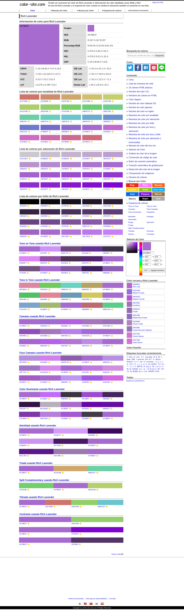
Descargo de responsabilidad (96, 599)
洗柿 (133, 359)
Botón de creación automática (143, 161)
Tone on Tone (133, 206)
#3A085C (91, 435)
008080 (151, 371)
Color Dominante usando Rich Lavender (42, 389)
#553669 (86, 216)
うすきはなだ (151, 369)
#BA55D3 (136, 297)
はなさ (148, 366)
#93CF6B (44, 111)
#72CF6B (23, 490)
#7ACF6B (65, 111)
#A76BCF (86, 132)
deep (129, 359)
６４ (142, 357)
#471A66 (57, 445)
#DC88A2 (23, 289)
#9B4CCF (65, 179)
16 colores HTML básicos (140, 87)
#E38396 (43, 299)
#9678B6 (136, 328)
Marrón (158, 194)
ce (144, 369)
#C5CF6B (107, 101)
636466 (135, 369)
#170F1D (65, 206)
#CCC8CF (24, 159)
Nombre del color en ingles (141, 111)
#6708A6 (85, 409)
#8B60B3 (106, 273)
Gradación (151, 212)
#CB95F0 (23, 445)
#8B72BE (136, 315)
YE (128, 371)
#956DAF (136, 309)
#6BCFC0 (44, 121)
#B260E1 (64, 326)
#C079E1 (85, 372)
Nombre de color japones (140, 107)
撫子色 (139, 366)
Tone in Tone (152, 206)
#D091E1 (106, 372)
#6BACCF (86, 121)
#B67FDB (44, 418)
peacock (141, 359)
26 (154, 357)
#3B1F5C (85, 273)
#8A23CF (44, 189)
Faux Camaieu (152, 209)
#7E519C (65, 226)
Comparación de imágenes (141, 173)
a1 (134, 357)
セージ (136, 362)
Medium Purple (138, 293)
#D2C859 (85, 299)
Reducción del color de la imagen (144, 169)
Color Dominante (134, 212)
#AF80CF (65, 169)
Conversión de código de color (143, 157)
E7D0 (157, 371)
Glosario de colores (138, 177)
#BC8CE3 (86, 346)
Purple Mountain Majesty (142, 330)
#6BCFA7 (23, 121)
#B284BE (136, 321)
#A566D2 (22, 346)
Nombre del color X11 (139, 91)
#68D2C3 (64, 289)
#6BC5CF (65, 121)
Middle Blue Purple (140, 318)
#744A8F (44, 226)
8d (159, 357)
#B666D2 (136, 284)
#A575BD (44, 336)
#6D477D (64, 253)
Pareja (130, 222)
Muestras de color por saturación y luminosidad (145, 138)
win (141, 362)
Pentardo (150, 231)
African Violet (138, 324)
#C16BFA (43, 399)
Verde (145, 190)
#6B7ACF (23, 132)
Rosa (145, 185)
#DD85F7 (23, 263)
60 (130, 369)
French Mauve (138, 336)
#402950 (44, 216)
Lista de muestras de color (141, 84)
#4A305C (65, 216)
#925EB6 (107, 226)
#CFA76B (65, 101)
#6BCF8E (107, 111)
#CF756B (23, 101)
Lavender (149, 362)
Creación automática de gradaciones (146, 165)
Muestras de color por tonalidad (143, 115)
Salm (130, 357)
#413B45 (85, 418)
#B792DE (23, 362)
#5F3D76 (106, 216)
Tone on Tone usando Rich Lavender (40, 243)
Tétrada (131, 231)
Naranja (158, 185)
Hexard (131, 234)
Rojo (132, 185)
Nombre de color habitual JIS (142, 103)
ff (156, 357)
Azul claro (158, 190)
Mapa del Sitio (157, 2)
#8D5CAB (65, 362)
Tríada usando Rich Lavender (36, 463)
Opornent (150, 222)
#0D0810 (44, 206)
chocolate (148, 357)
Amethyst (136, 305)
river (138, 357)
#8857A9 (86, 226)
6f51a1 (158, 359)
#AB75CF (86, 169)
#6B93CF (107, 121)
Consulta (112, 599)
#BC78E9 (86, 236)
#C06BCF (107, 132)
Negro (145, 198)
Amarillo (132, 190)
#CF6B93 (65, 142)
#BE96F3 (64, 382)
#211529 (86, 206)
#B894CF (23, 169)
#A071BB (106, 326)
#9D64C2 (23, 236)
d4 (149, 364)
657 (158, 369)
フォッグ (132, 366)
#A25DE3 (85, 382)
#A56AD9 (85, 336)
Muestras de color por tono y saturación (142, 127)
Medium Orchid (138, 299)
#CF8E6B (44, 101)
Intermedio (132, 219)
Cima (32, 10)
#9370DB (136, 290)
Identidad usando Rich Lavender (37, 425)
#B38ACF (44, 169)
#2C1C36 (107, 206)
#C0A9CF (86, 159)
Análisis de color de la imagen (143, 153)
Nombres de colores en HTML (143, 95)
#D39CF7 (57, 435)
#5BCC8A (106, 309)
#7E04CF (107, 189)
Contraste (150, 234)
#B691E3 (106, 362)
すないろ (132, 364)
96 (153, 366)
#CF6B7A (86, 142)
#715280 (22, 273)
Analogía (150, 217)
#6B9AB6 (64, 299)
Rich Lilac (136, 287)
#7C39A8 (22, 418)
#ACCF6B (24, 111)
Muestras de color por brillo (141, 123)
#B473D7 (64, 346)
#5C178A (22, 456)
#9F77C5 (22, 372)
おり (141, 369)
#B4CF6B (92, 490)
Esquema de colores (138, 203)
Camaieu (131, 209)
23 (144, 366)
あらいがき (143, 371)
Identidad (131, 217)
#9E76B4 (136, 303)
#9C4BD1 (85, 399)
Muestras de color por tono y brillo (144, 134)
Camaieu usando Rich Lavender (37, 316)
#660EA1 (106, 409)
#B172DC (65, 236)
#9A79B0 (57, 456)
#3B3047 (106, 253)
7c (154, 359)
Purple (135, 311)
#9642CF (86, 179)
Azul (132, 194)
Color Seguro (135, 99)
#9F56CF (44, 179)
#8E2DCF (23, 189)
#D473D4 (136, 334)
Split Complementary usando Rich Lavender (44, 480)
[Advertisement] (146, 31)
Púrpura (145, 194)
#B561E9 (43, 346)
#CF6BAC (45, 142)
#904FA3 (43, 263)
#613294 (85, 253)
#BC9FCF (107, 159)
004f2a (154, 364)
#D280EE (44, 362)
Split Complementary (136, 228)
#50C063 (22, 299)
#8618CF (65, 189)
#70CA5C (44, 289)
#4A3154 (64, 263)
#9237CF (106, 179)
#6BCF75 (86, 111)
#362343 (23, 216)
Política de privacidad (75, 599)
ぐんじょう (158, 362)
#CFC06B (86, 101)
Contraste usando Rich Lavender (38, 514)
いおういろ (159, 366)
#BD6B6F (85, 309)
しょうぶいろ (142, 364)
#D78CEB (44, 372)
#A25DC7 (23, 382)
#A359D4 (64, 418)
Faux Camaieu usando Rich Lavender (40, 352)
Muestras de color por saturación (144, 119)
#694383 (23, 226)
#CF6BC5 (23, 142)
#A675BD (85, 326)
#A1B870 (43, 309)
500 (146, 359)
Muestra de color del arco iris (142, 145)
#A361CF (23, 179)
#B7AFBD (44, 409)
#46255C (106, 399)
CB (162, 369)
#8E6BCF (65, 132)
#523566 (74, 544)
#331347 (22, 409)
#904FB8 (22, 336)
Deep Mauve (138, 342)
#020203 (23, 206)
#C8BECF (45, 159)
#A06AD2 (44, 326)
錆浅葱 (135, 371)
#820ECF (86, 189)
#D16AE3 (106, 382)
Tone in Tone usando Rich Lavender (39, 280)
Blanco (132, 199)
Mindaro (130, 362)
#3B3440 (64, 399)
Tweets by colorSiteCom (135, 381)
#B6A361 (85, 289)
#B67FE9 (64, 336)
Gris (158, 198)
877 (150, 359)
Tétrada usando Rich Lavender (36, 497)
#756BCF (44, 132)
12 (144, 362)
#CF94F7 (43, 253)
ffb (128, 369)
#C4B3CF (65, 159)
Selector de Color (137, 149)
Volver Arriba (116, 554)
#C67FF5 (107, 236)
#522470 (85, 263)
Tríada (130, 225)
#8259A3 (64, 273)
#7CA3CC (23, 309)
